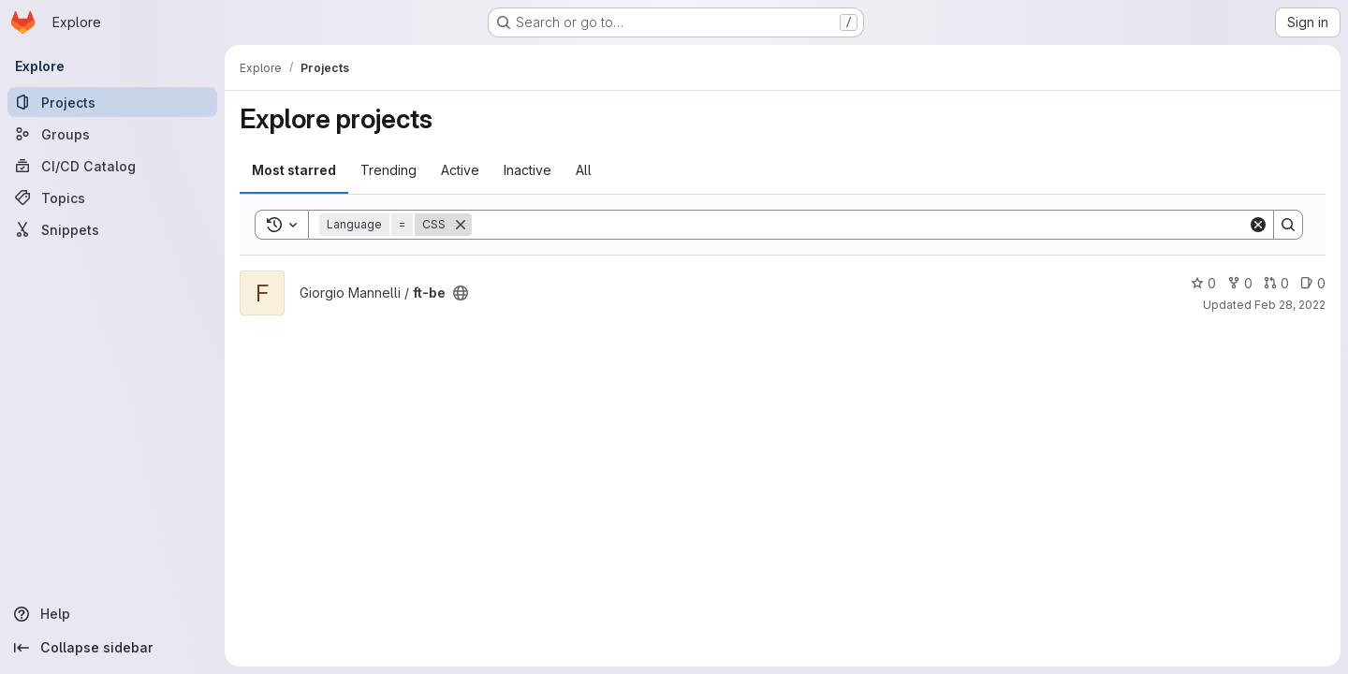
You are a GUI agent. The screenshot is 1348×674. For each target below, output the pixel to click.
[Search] (860, 224)
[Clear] (1258, 224)
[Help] (112, 614)
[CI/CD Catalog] (112, 166)
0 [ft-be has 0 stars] (1203, 283)
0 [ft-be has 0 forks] (1240, 283)
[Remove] (460, 224)
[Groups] (112, 134)
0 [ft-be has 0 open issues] (1313, 283)
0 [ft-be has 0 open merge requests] (1276, 283)
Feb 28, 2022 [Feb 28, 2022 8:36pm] (1290, 305)
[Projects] (112, 102)
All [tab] (584, 170)
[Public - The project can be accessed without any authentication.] (460, 293)
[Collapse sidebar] (112, 648)
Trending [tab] (388, 170)
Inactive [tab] (527, 170)
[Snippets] (112, 229)
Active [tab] (460, 170)
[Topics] (112, 197)
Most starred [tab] (294, 170)
